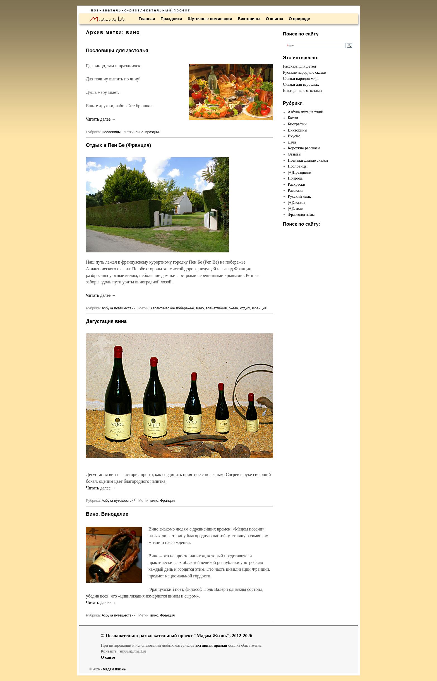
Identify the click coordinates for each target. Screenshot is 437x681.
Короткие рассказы (304, 148)
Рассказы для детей (299, 66)
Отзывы (294, 154)
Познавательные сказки (308, 160)
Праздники (171, 18)
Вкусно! (295, 136)
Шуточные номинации (210, 18)
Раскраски (296, 184)
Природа (295, 178)
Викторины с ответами (302, 90)
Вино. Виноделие (107, 514)
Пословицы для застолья (117, 50)
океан (233, 308)
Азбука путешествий (119, 308)
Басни (293, 118)
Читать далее (101, 119)
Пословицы (111, 132)
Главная (147, 18)
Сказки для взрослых (301, 84)
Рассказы (295, 190)
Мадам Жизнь (114, 669)
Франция (259, 308)
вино (139, 132)
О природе (299, 18)
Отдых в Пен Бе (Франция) (118, 145)
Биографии (297, 124)
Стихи (298, 208)
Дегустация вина (106, 321)
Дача (292, 142)
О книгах (274, 18)
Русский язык (299, 196)
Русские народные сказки (304, 72)
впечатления (216, 308)
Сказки (299, 202)
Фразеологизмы (301, 214)
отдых (245, 308)
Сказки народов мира (301, 78)
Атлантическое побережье (172, 308)
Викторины (249, 18)
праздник (152, 132)
